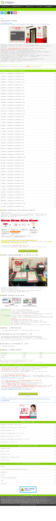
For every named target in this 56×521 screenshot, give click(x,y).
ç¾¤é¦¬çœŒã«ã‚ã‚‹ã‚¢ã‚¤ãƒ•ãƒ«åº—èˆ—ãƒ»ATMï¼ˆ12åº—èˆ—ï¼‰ (12, 99)
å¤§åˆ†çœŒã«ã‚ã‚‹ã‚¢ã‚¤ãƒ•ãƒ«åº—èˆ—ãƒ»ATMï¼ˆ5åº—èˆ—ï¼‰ (12, 197)
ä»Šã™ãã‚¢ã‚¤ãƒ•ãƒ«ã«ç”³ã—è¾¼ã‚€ (28, 251)
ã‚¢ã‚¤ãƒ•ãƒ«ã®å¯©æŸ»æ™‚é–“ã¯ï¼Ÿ (8, 430)
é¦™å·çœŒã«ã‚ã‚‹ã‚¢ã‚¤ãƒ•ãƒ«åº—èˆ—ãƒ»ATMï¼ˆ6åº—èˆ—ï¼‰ (12, 177)
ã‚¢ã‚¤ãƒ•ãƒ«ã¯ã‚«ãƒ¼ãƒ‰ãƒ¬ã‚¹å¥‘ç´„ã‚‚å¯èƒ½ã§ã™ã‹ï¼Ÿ (12, 433)
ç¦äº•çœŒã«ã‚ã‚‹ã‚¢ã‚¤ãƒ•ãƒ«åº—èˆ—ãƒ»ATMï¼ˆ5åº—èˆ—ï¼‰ (12, 122)
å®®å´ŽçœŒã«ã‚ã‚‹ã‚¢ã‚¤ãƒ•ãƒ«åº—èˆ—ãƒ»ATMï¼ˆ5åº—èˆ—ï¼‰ (12, 200)
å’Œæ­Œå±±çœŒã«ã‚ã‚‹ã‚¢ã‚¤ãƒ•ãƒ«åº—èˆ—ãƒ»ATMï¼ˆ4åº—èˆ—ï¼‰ (13, 157)
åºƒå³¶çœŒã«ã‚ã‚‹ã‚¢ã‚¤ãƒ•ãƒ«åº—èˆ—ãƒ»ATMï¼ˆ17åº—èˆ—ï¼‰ (12, 168)
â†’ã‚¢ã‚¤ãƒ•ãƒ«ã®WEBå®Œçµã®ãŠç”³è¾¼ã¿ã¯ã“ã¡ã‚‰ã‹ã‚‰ (16, 389)
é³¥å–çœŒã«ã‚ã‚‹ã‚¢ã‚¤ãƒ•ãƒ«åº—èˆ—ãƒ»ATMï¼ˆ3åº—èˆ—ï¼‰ (12, 160)
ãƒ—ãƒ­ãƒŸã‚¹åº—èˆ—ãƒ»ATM (6, 454)
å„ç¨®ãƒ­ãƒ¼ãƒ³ (48, 6)
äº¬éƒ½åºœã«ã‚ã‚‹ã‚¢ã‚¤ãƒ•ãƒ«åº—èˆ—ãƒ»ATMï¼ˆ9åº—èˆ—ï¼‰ (12, 145)
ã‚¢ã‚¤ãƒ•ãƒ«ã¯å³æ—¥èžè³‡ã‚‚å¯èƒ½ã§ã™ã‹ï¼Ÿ (11, 424)
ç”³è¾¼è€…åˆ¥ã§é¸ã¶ (17, 6)
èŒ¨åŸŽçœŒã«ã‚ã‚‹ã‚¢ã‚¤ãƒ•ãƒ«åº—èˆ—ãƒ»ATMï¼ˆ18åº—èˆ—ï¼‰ (12, 93)
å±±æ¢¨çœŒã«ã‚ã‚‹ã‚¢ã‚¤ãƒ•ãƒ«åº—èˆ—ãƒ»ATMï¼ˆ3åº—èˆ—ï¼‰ (12, 125)
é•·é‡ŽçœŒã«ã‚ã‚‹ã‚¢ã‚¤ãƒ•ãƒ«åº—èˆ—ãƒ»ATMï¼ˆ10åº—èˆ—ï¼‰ (12, 128)
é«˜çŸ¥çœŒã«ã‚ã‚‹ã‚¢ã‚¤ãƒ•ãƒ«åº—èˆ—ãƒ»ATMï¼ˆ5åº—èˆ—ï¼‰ (12, 183)
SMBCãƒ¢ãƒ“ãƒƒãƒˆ (4, 472)
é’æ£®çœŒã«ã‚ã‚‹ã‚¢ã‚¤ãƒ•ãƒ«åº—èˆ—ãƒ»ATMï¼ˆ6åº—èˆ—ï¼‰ (12, 76)
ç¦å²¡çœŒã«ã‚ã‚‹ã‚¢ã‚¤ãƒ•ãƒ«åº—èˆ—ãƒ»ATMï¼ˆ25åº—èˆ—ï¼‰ (12, 186)
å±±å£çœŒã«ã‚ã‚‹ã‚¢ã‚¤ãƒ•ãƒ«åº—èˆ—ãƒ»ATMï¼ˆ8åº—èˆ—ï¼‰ (12, 171)
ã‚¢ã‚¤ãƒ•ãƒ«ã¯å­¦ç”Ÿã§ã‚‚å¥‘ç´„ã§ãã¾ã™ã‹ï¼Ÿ (11, 436)
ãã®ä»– (39, 6)
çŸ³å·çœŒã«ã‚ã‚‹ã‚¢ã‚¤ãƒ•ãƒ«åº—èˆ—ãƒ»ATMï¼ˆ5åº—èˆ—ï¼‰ (12, 119)
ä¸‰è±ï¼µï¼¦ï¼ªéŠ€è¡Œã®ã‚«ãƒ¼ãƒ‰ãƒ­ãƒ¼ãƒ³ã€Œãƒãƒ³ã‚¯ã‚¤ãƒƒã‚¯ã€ (14, 469)
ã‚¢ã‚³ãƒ (2, 480)
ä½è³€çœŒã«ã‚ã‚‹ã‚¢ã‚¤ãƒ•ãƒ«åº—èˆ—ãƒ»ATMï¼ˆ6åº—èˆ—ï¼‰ (12, 189)
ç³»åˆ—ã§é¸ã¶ (5, 6)
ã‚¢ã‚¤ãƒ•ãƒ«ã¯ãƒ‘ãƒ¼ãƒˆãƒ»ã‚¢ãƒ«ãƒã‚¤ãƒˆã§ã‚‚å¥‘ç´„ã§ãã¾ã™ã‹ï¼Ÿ (15, 439)
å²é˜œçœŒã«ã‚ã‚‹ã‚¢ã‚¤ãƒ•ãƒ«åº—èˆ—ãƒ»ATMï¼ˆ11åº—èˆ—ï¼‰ (12, 131)
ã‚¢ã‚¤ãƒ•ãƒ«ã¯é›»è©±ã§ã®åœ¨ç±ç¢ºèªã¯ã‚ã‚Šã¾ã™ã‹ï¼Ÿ (13, 427)
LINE (5, 12)
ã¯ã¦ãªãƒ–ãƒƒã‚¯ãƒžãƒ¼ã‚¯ (2, 12)
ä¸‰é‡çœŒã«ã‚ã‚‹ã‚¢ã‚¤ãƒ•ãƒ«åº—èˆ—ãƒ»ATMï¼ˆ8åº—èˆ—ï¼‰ (12, 139)
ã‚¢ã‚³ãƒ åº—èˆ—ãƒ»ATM (5, 451)
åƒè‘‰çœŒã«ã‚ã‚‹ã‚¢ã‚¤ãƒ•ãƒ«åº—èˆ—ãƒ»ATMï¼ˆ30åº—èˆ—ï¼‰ (12, 105)
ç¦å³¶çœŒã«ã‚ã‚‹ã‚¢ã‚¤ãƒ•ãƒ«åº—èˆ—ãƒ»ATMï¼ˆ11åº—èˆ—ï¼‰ (12, 90)
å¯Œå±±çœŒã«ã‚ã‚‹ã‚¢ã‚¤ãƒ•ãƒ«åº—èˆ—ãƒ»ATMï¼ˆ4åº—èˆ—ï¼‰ (12, 116)
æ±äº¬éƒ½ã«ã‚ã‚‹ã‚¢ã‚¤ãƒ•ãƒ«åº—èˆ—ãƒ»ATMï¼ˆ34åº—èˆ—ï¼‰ (12, 108)
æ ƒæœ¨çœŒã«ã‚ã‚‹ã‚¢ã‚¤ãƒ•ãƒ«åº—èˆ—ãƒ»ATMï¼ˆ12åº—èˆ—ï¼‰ (13, 96)
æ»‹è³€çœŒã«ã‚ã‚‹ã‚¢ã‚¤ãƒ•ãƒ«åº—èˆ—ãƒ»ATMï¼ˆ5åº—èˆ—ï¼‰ (12, 142)
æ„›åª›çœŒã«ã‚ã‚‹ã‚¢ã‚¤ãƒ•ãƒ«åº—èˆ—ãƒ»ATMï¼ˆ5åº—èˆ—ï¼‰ (12, 180)
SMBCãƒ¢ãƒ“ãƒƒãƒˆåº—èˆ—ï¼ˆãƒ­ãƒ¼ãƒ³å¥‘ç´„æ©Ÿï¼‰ (10, 457)
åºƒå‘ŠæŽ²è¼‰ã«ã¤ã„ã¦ (24, 497)
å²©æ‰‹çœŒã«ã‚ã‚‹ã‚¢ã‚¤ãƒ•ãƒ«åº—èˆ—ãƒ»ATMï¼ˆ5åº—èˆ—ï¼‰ (12, 79)
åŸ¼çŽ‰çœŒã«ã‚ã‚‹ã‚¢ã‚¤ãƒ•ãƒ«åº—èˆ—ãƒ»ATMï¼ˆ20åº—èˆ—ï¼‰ (13, 102)
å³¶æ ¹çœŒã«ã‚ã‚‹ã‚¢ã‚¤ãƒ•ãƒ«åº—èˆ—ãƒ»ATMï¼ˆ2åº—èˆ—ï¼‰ (12, 163)
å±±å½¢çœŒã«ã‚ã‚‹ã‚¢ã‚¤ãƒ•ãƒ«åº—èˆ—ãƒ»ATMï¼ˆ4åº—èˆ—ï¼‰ (12, 87)
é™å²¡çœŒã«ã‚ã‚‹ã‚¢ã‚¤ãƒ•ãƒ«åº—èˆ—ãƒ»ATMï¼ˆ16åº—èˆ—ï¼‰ (12, 134)
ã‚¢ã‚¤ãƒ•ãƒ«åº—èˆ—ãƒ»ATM (5, 448)
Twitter (8, 12)
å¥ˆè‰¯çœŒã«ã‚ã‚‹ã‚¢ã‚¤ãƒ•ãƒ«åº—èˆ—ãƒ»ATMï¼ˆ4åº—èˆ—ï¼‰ (12, 154)
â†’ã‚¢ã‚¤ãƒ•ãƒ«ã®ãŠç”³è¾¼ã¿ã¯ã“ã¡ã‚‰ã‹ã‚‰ (12, 377)
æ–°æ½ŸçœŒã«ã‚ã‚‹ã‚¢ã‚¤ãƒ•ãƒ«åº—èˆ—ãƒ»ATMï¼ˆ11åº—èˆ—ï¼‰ (13, 113)
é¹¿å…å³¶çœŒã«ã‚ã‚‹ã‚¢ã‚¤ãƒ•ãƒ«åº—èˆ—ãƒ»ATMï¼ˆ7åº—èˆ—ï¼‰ (13, 203)
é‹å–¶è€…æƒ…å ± (34, 497)
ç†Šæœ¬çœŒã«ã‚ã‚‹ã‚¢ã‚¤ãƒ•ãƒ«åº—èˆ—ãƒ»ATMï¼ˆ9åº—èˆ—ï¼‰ (12, 194)
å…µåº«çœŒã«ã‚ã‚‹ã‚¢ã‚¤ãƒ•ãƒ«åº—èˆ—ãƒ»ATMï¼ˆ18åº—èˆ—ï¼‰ (12, 151)
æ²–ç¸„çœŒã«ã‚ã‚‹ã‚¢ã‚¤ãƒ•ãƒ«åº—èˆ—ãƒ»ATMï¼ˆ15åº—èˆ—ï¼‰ (12, 206)
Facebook (12, 12)
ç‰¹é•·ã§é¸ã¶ (29, 6)
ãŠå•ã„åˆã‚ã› (42, 497)
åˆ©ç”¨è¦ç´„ (3, 497)
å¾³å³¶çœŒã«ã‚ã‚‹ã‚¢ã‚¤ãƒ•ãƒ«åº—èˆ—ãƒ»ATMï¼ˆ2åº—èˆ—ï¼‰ (12, 174)
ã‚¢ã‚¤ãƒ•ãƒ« (3, 466)
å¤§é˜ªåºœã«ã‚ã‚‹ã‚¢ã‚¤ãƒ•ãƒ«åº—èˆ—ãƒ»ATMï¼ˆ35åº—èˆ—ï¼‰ (12, 148)
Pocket (15, 12)
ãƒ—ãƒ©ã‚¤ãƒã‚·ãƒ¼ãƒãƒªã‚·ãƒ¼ (12, 497)
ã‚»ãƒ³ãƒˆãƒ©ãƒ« (3, 483)
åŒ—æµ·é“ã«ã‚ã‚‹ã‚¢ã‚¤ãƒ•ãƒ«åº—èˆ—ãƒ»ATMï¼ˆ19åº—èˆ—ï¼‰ (12, 73)
